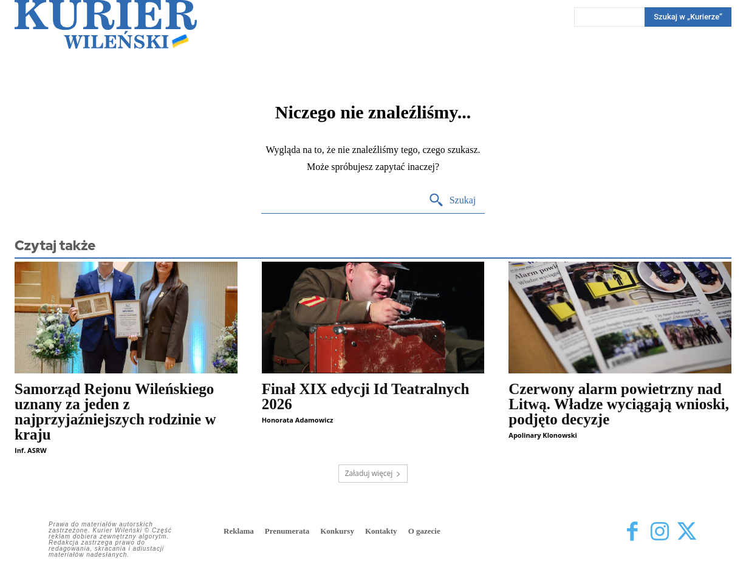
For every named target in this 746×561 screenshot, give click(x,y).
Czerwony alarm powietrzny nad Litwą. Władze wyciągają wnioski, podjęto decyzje (618, 404)
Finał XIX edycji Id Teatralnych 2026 (366, 396)
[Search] (452, 201)
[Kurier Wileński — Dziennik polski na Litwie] (106, 24)
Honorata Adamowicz (298, 419)
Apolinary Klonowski (542, 435)
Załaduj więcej (373, 473)
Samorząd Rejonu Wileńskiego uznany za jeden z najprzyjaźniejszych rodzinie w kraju (115, 412)
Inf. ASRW (31, 450)
